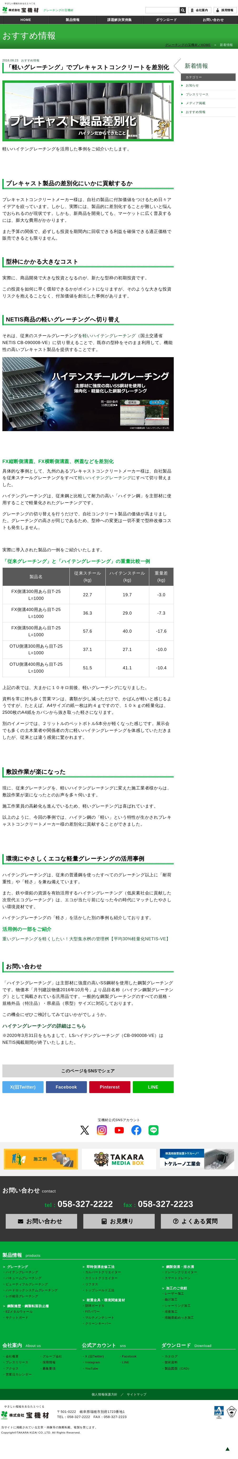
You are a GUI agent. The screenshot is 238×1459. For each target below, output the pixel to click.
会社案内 (202, 10)
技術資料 (171, 1362)
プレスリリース (197, 94)
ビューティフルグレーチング (27, 1284)
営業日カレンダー (19, 1374)
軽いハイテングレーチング (109, 335)
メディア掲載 (195, 103)
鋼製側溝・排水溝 (180, 1267)
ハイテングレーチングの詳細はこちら (44, 1026)
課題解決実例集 (119, 20)
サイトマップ (136, 1394)
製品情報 (73, 20)
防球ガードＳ (95, 1305)
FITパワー (92, 1311)
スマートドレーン (178, 1278)
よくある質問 (197, 1221)
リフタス (91, 1284)
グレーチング (17, 1267)
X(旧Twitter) (23, 1087)
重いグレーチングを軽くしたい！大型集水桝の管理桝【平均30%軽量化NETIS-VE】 (86, 939)
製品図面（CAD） (178, 1368)
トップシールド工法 (99, 1290)
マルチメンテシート (99, 1317)
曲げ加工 (171, 1299)
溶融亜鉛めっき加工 (179, 1317)
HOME (25, 20)
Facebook (66, 1087)
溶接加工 (171, 1311)
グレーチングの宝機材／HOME (188, 45)
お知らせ (192, 85)
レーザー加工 (174, 1293)
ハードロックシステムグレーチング (32, 1290)
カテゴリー (194, 77)
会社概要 (12, 1356)
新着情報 (196, 66)
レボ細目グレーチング (22, 1296)
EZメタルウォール (19, 1311)
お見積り (119, 1221)
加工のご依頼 (176, 1288)
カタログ (171, 1356)
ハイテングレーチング (22, 1272)
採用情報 (227, 10)
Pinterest (110, 1087)
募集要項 (49, 1368)
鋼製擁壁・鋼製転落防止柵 (28, 1306)
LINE (153, 1087)
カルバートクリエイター (103, 1272)
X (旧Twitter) (94, 1356)
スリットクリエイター (101, 1278)
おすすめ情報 (195, 112)
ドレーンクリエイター (181, 1272)
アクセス (12, 1368)
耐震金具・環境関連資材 (106, 1300)
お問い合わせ (213, 20)
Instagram (92, 1362)
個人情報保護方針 (105, 1394)
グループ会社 (52, 1356)
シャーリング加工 (178, 1305)
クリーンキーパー (98, 1323)
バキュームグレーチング (24, 1278)
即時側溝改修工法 (101, 1267)
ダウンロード (166, 20)
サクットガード (17, 1317)
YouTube (91, 1368)
